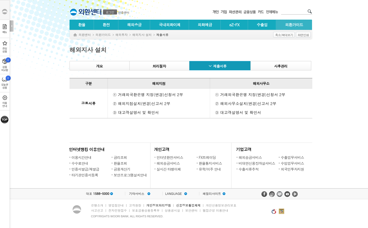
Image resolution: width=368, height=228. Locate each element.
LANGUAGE (173, 193)
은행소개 (97, 205)
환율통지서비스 (210, 163)
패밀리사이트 (212, 193)
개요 (99, 66)
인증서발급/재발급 (85, 169)
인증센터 (123, 12)
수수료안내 (80, 163)
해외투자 (122, 34)
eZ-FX (234, 24)
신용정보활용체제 (188, 205)
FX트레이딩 (207, 157)
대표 (97, 193)
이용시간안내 (81, 157)
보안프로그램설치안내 (130, 175)
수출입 (262, 24)
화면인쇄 (303, 35)
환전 (106, 24)
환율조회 (120, 163)
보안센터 (191, 210)
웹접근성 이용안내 (215, 210)
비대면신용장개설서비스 (257, 163)
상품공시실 (172, 210)
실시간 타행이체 (169, 169)
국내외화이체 (169, 24)
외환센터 (85, 34)
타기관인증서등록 (85, 175)
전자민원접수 (117, 210)
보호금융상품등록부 (145, 210)
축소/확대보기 (284, 35)
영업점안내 (116, 205)
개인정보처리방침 (158, 205)
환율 (81, 24)
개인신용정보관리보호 (221, 205)
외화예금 (205, 24)
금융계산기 (122, 169)
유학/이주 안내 (210, 169)
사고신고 (97, 210)
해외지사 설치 (142, 34)
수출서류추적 (249, 169)
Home (75, 35)
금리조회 (120, 157)
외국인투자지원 (292, 169)
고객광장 (135, 205)
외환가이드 (294, 24)
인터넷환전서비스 (170, 157)
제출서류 (219, 66)
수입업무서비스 (292, 163)
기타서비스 (136, 193)
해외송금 (134, 24)
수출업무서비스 (292, 157)
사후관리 (281, 66)
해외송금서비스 (168, 163)
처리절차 (159, 66)
